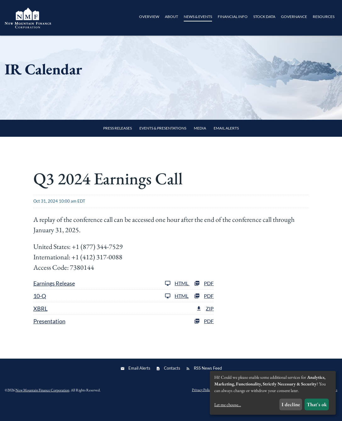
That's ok (317, 404)
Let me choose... (227, 404)
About (171, 16)
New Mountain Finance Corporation (42, 406)
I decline (291, 404)
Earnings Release (54, 299)
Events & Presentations (162, 144)
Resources (323, 16)
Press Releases (117, 144)
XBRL (40, 324)
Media (200, 144)
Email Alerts (226, 144)
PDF (204, 300)
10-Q (39, 312)
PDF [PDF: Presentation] (204, 337)
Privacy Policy (202, 406)
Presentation (49, 337)
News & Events (198, 16)
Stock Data (264, 16)
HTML (177, 300)
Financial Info (233, 16)
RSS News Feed (208, 384)
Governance (294, 16)
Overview (149, 16)
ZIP (205, 325)
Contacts (172, 384)
